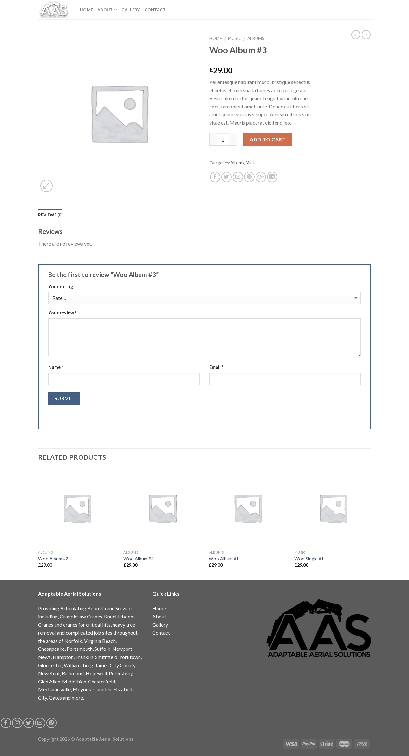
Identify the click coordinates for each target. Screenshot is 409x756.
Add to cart (268, 139)
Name (55, 367)
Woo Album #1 (224, 558)
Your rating (60, 286)
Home (86, 9)
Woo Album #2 (53, 558)
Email (216, 367)
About (107, 10)
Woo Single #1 (309, 558)
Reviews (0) (50, 214)
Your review (62, 312)
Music (234, 38)
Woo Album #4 (138, 558)
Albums (255, 38)
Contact (155, 9)
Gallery (130, 9)
